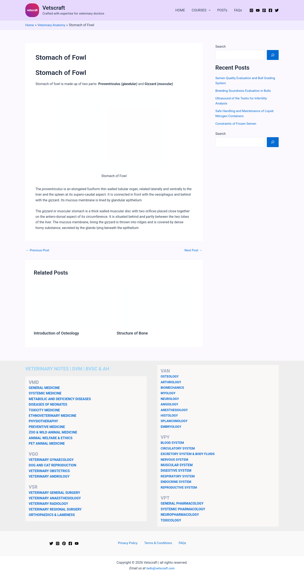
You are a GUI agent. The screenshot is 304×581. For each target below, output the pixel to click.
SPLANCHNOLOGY (175, 421)
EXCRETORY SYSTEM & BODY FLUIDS (189, 454)
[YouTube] (258, 10)
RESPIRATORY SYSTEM (179, 476)
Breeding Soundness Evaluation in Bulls (244, 91)
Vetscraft (53, 8)
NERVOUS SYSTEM (175, 459)
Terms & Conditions (158, 543)
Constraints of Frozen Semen (237, 124)
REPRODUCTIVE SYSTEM (180, 487)
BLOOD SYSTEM (173, 443)
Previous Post (38, 250)
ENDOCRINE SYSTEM (177, 482)
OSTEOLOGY (170, 376)
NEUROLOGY (170, 399)
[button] (208, 10)
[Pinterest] (264, 10)
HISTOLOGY (170, 415)
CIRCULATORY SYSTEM (179, 448)
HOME (180, 10)
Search (220, 47)
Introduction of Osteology (58, 333)
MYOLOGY (168, 393)
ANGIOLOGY (170, 404)
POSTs (222, 10)
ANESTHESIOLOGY (175, 410)
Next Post (192, 250)
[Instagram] (251, 10)
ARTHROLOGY (171, 382)
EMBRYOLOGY (172, 426)
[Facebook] (270, 10)
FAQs (238, 10)
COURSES (201, 10)
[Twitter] (277, 10)
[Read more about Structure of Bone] (155, 305)
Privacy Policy (129, 543)
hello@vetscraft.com (160, 568)
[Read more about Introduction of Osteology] (72, 305)
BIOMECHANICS (173, 388)
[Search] (273, 55)
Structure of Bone (133, 333)
